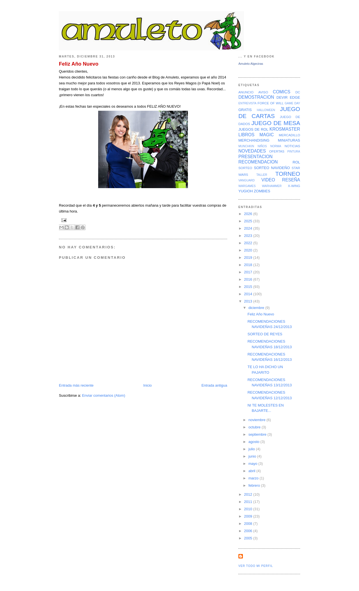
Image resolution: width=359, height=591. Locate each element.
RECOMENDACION (258, 162)
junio (252, 456)
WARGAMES (247, 186)
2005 (248, 538)
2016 (248, 279)
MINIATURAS (289, 140)
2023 (248, 236)
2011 (248, 502)
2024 (248, 228)
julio (252, 449)
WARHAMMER (272, 186)
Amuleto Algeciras (250, 63)
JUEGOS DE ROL (253, 129)
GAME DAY (292, 103)
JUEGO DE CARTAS (269, 112)
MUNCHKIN (246, 146)
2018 (248, 265)
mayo (253, 463)
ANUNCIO (246, 92)
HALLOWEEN (266, 110)
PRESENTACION (255, 156)
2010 (248, 509)
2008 (248, 523)
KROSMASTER (285, 129)
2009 (248, 516)
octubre (255, 427)
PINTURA (293, 151)
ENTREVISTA (247, 103)
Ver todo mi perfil (255, 565)
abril (252, 471)
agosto (254, 442)
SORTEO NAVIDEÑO (272, 168)
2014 (248, 294)
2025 (248, 221)
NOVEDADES (252, 151)
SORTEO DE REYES (264, 334)
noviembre (257, 420)
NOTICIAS (292, 146)
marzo (254, 478)
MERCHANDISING (254, 140)
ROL (296, 162)
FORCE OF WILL (270, 103)
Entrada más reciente (76, 385)
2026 (248, 214)
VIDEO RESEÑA (280, 179)
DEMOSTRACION (256, 97)
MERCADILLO (289, 135)
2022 (248, 243)
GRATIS (245, 110)
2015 (248, 287)
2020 (248, 250)
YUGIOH (245, 191)
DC (297, 92)
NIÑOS (262, 146)
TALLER (261, 174)
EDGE (295, 97)
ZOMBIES (262, 191)
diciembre (256, 308)
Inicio (147, 385)
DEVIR (282, 97)
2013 (248, 301)
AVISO (263, 92)
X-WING (294, 186)
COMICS (281, 91)
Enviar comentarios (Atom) (103, 395)
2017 (248, 272)
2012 (248, 494)
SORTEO (245, 168)
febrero (254, 485)
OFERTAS (276, 151)
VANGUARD (246, 180)
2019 (248, 257)
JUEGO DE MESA (275, 123)
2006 (248, 531)
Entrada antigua (214, 385)
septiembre (258, 434)
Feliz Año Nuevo (78, 64)
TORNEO (287, 173)
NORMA (275, 146)
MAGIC (266, 134)
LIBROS (246, 134)
